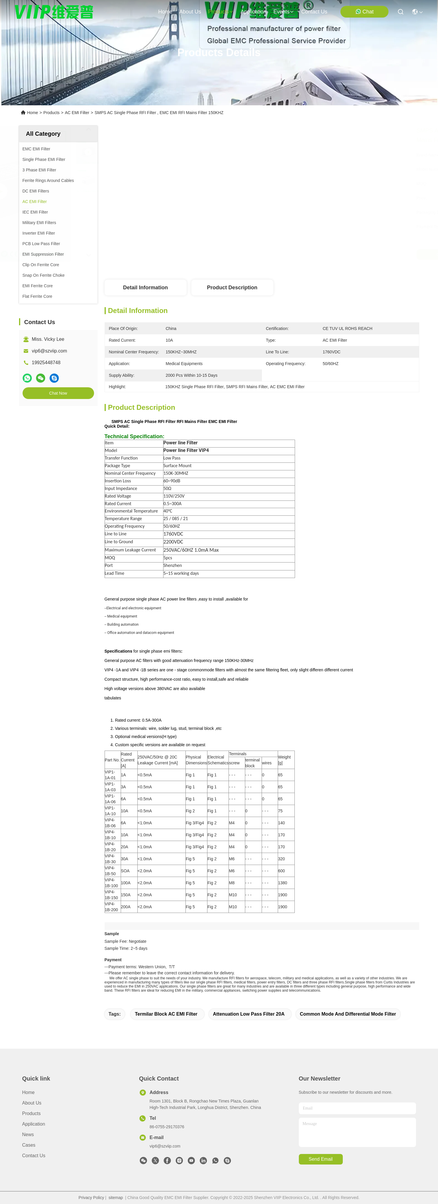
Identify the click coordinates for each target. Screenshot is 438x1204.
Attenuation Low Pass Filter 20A (248, 1014)
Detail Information (145, 287)
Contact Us (33, 1155)
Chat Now (58, 393)
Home (165, 12)
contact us (314, 12)
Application (33, 1124)
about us (190, 12)
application (253, 12)
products (221, 12)
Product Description (232, 287)
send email (321, 1159)
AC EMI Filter (77, 112)
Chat (364, 11)
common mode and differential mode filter (348, 1014)
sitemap (116, 1197)
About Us (32, 1102)
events (283, 12)
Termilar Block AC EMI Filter (166, 1014)
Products (51, 112)
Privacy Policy (91, 1197)
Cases (28, 1145)
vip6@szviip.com (49, 350)
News (28, 1134)
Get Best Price (313, 254)
